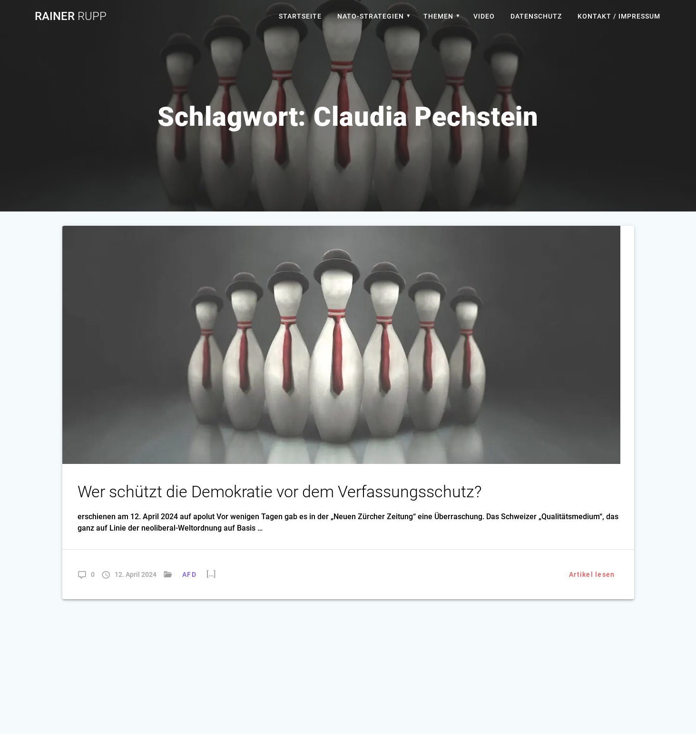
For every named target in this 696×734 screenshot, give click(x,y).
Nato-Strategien (370, 16)
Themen (438, 16)
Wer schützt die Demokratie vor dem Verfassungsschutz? (279, 492)
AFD (189, 574)
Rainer (71, 16)
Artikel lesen (592, 574)
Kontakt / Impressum (619, 16)
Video (484, 16)
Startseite (300, 16)
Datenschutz (536, 16)
